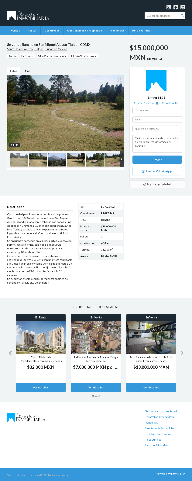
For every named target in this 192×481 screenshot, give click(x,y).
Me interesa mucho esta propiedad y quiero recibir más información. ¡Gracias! (157, 144)
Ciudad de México (56, 49)
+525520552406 (169, 103)
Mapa (27, 70)
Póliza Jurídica (141, 30)
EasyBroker (178, 473)
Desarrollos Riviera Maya (159, 416)
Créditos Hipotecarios (158, 433)
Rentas (32, 30)
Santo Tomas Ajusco (20, 49)
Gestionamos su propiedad (161, 411)
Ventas (15, 30)
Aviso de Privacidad (156, 445)
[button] (8, 353)
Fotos (13, 70)
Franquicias (117, 30)
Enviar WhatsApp (157, 171)
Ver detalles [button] (41, 387)
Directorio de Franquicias (160, 428)
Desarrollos (52, 30)
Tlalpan (38, 49)
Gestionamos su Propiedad (84, 30)
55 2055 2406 (145, 103)
